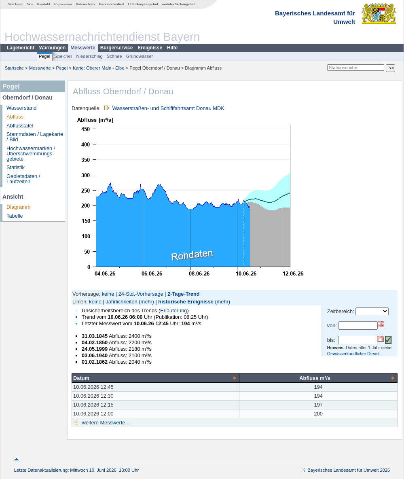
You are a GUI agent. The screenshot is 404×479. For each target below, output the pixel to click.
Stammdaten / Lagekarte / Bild (34, 136)
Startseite (15, 4)
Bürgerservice (116, 48)
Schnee (114, 56)
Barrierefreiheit (111, 4)
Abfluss (14, 117)
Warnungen (52, 48)
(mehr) (146, 302)
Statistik (15, 167)
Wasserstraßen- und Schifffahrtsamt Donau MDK (168, 108)
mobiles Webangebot (178, 4)
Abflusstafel (19, 126)
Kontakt (43, 4)
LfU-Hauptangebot (143, 4)
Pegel (45, 56)
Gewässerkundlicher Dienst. (354, 353)
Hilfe (172, 48)
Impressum (63, 4)
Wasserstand (21, 108)
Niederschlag (89, 56)
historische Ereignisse (186, 302)
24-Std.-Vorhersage (140, 294)
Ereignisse (149, 48)
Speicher (63, 56)
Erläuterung (173, 310)
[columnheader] (155, 377)
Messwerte (82, 48)
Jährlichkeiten (121, 302)
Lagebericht (20, 48)
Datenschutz (85, 4)
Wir (30, 4)
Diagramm (18, 207)
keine (108, 294)
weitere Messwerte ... (105, 423)
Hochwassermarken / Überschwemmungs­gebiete (30, 153)
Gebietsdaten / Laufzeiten (23, 178)
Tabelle (14, 216)
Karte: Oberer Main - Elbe (98, 68)
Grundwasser (139, 56)
